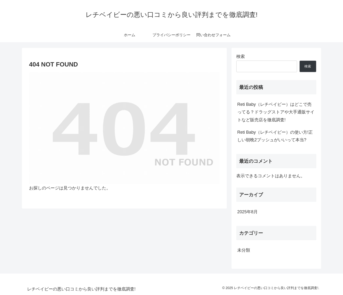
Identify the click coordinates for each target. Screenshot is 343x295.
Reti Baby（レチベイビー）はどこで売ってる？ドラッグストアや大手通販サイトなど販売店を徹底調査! (275, 112)
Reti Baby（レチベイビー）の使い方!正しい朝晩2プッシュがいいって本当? (275, 136)
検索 (240, 56)
